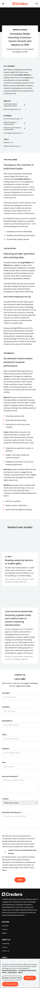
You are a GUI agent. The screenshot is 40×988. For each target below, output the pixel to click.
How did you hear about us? (11, 812)
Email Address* (7, 721)
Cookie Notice (12, 973)
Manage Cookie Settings (12, 979)
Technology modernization (13, 133)
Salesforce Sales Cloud (12, 146)
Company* (5, 748)
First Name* (6, 693)
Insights (4, 933)
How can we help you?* (10, 776)
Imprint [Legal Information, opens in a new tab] (20, 973)
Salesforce (8, 142)
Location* (5, 799)
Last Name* (6, 707)
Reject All (30, 979)
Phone (4, 735)
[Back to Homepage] (20, 3)
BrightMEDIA (26, 262)
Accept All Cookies (10, 985)
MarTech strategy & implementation (14, 123)
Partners (4, 929)
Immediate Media (22, 75)
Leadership (5, 943)
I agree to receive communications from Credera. (22, 851)
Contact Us (5, 951)
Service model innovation (13, 119)
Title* (4, 762)
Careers (4, 947)
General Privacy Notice (9, 971)
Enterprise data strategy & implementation (14, 128)
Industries (5, 926)
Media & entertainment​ (12, 109)
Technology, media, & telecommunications (14, 105)
